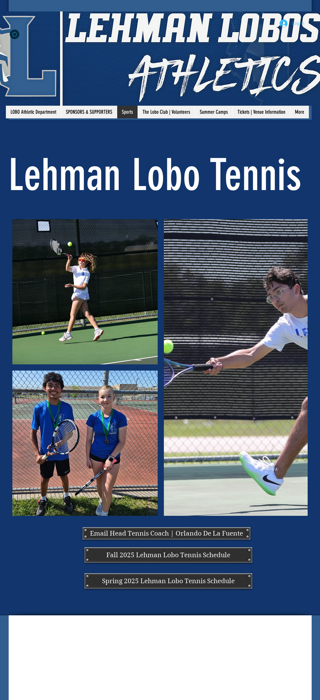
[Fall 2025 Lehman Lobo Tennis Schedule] (168, 555)
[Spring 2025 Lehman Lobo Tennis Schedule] (168, 581)
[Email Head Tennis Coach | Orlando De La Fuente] (166, 533)
